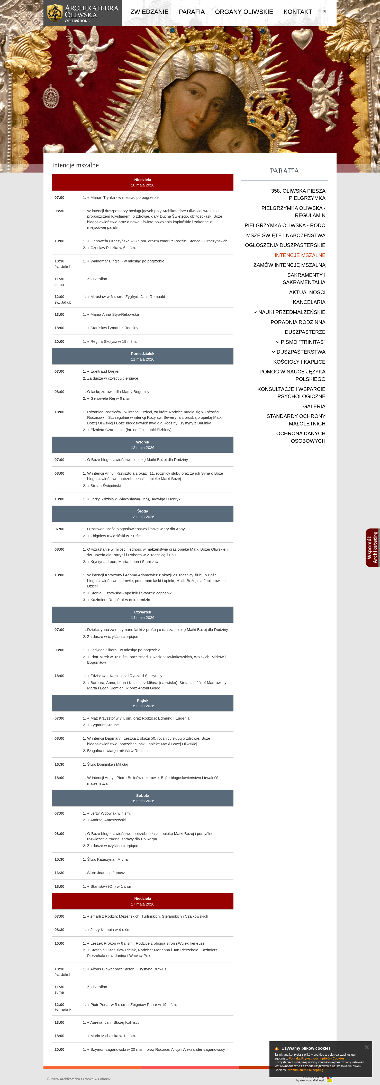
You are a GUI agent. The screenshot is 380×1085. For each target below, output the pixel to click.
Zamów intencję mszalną (289, 265)
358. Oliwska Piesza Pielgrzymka (298, 194)
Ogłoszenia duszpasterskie (285, 245)
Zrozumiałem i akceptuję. (305, 1070)
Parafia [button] (192, 11)
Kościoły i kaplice (299, 362)
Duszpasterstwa (298, 352)
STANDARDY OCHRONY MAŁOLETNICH (296, 419)
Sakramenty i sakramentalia (304, 278)
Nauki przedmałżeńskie (289, 312)
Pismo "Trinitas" (300, 342)
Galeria (314, 406)
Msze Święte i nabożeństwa (285, 235)
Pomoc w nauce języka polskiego (292, 375)
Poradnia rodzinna (298, 322)
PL (325, 12)
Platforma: (313, 1077)
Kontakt (298, 11)
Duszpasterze (305, 332)
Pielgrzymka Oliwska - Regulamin (293, 211)
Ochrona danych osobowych (300, 437)
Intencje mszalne (300, 255)
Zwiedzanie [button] (150, 11)
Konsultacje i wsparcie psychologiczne (291, 392)
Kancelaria (309, 302)
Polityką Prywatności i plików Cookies (317, 1058)
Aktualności (307, 292)
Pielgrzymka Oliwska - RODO (285, 225)
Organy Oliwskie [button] (244, 11)
